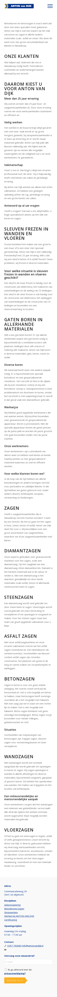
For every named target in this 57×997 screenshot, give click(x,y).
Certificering (10, 919)
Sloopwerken (11, 912)
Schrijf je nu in (15, 980)
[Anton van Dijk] (23, 6)
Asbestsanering (12, 904)
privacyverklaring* (15, 973)
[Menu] (48, 6)
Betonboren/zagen (14, 908)
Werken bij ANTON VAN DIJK (19, 915)
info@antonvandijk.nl (32, 945)
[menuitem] (48, 6)
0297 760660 (14, 945)
